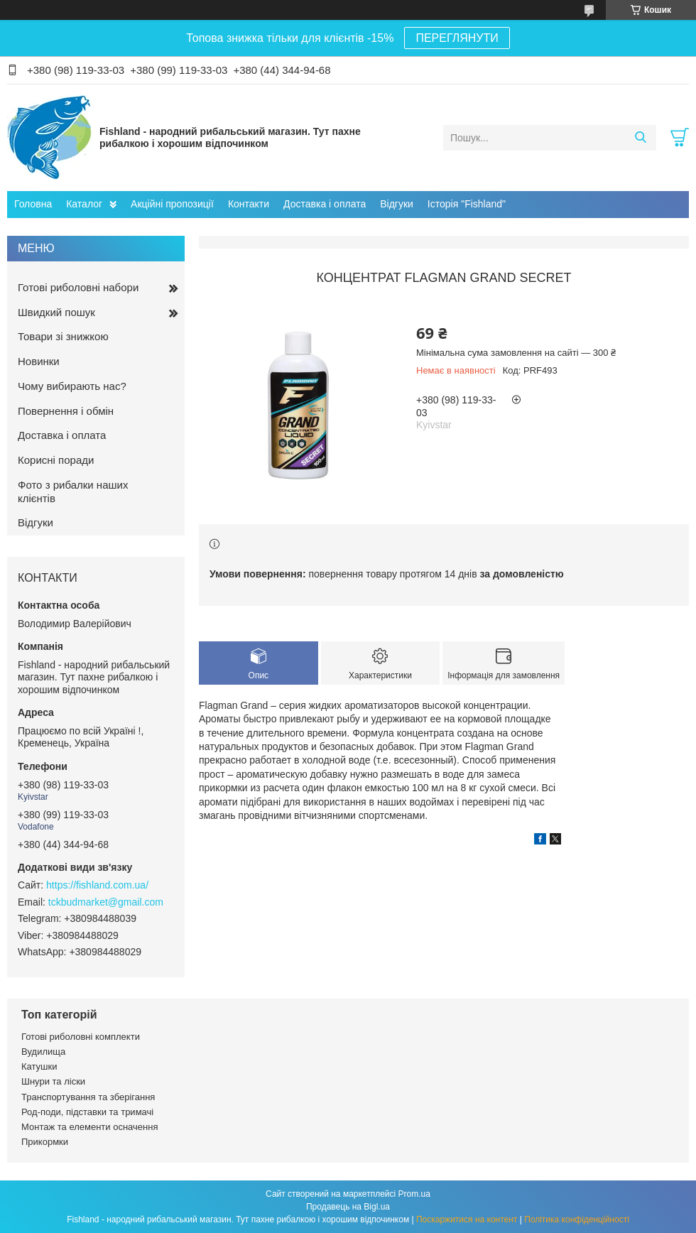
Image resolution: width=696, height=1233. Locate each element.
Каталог (84, 204)
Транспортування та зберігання (88, 1097)
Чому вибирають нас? (72, 386)
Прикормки (44, 1141)
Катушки (39, 1066)
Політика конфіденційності (576, 1219)
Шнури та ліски (53, 1081)
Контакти (248, 204)
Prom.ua (414, 1194)
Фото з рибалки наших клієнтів (73, 491)
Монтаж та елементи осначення (89, 1126)
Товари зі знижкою (63, 336)
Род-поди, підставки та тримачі (87, 1112)
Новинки (39, 361)
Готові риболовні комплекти (80, 1036)
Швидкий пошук (56, 312)
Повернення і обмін (66, 411)
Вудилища (43, 1051)
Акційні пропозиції (172, 204)
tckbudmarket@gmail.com (105, 902)
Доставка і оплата (324, 204)
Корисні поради (56, 460)
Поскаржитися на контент (466, 1219)
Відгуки (396, 204)
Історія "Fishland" (467, 204)
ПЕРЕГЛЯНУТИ (456, 38)
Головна (33, 204)
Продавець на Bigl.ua (348, 1207)
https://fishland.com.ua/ (97, 885)
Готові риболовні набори (78, 287)
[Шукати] (640, 138)
